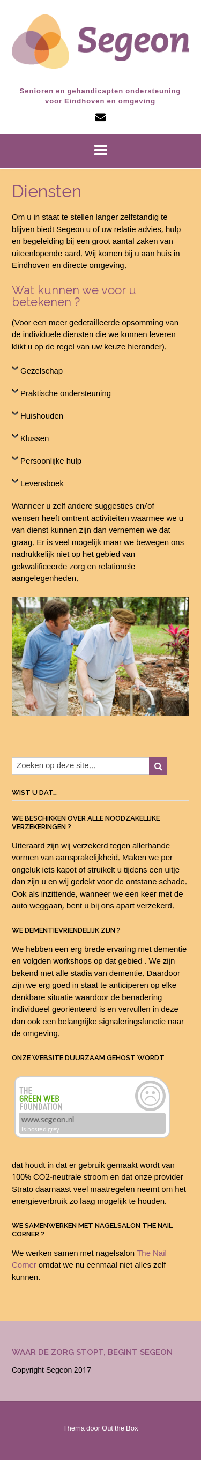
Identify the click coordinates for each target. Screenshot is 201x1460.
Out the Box (120, 1428)
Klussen (34, 439)
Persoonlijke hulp (50, 461)
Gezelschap (41, 371)
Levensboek (42, 484)
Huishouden (41, 416)
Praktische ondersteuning (65, 394)
